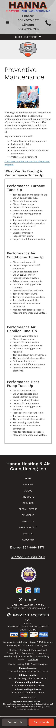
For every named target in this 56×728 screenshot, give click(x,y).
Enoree (24, 650)
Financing (28, 515)
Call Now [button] (41, 722)
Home (28, 478)
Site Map (28, 533)
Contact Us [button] (14, 722)
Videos (28, 490)
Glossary (28, 539)
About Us (28, 521)
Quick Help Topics (28, 37)
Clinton (12, 650)
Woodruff (33, 659)
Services (28, 503)
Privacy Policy (28, 527)
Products (28, 496)
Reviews (28, 484)
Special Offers (28, 509)
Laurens (42, 653)
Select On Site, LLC (35, 701)
